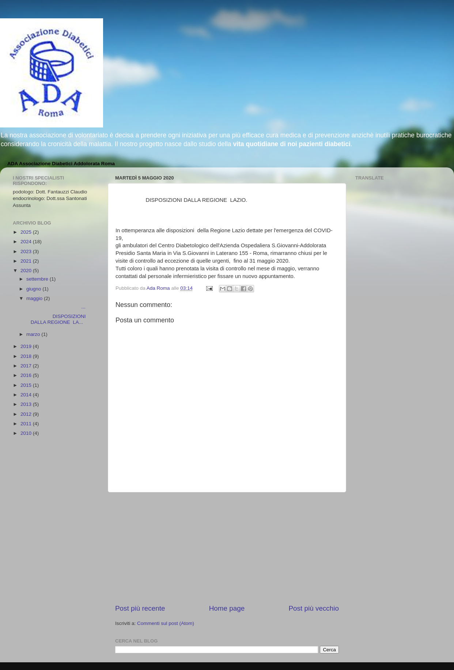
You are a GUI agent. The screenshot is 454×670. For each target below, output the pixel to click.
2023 (26, 251)
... (55, 307)
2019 (26, 346)
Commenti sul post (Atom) (165, 623)
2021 (26, 261)
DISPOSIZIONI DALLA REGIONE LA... (55, 319)
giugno (34, 289)
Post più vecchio (313, 608)
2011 (26, 423)
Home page (227, 608)
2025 (26, 232)
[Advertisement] (227, 548)
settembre (38, 279)
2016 (26, 375)
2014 (26, 394)
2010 (26, 433)
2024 (26, 241)
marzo (33, 334)
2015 (26, 385)
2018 (26, 356)
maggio (35, 298)
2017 (26, 366)
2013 (26, 404)
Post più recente (140, 608)
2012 (26, 414)
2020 (26, 270)
